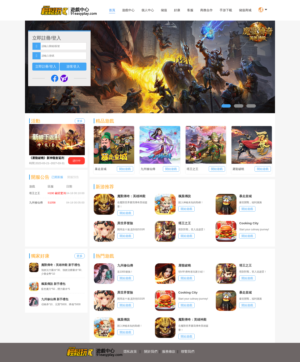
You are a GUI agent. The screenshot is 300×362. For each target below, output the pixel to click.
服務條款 (168, 351)
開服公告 (40, 177)
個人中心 (147, 10)
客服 (190, 10)
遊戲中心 (128, 10)
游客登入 (73, 66)
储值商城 (245, 10)
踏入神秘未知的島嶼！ (190, 202)
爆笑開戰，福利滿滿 (250, 202)
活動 (35, 121)
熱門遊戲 (105, 256)
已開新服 (57, 177)
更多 (79, 121)
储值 (164, 10)
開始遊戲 (125, 169)
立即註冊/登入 (45, 66)
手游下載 (226, 10)
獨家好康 (40, 256)
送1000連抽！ (125, 271)
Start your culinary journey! (254, 229)
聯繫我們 (187, 351)
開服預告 (73, 177)
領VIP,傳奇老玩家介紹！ (191, 271)
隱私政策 (130, 351)
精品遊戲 (105, 121)
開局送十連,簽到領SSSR (131, 229)
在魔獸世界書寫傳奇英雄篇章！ (132, 204)
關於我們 (151, 351)
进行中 (76, 160)
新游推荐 (105, 186)
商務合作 (206, 10)
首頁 (112, 10)
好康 (177, 10)
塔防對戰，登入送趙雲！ (192, 229)
